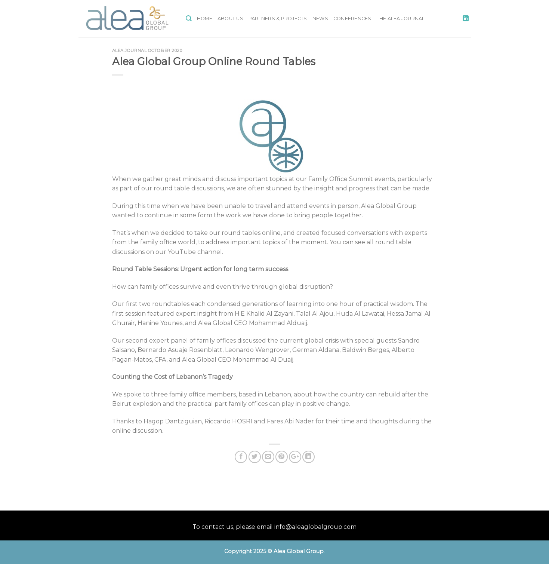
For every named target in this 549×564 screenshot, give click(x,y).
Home (204, 18)
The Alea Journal (401, 18)
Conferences (352, 18)
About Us (230, 18)
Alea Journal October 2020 (147, 50)
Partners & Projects (278, 18)
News (320, 18)
